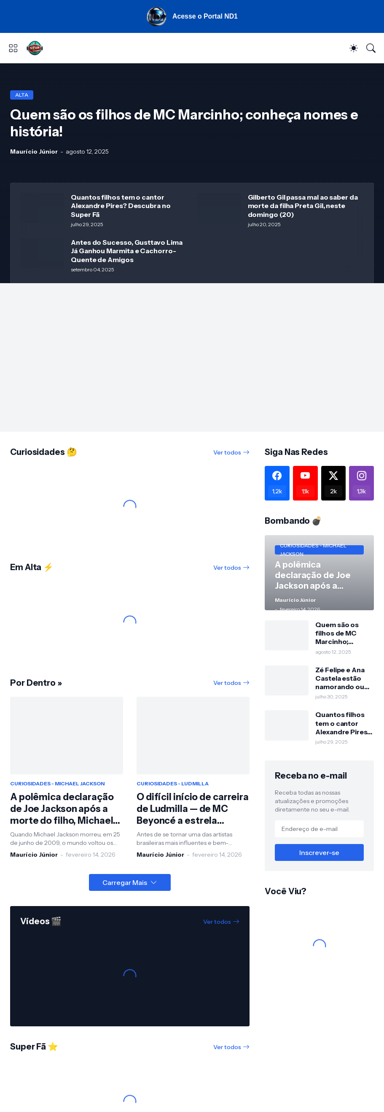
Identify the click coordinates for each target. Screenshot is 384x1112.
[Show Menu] (13, 49)
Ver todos (227, 453)
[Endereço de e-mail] (319, 829)
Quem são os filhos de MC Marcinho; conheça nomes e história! (342, 634)
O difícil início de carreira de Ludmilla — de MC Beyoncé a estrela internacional (193, 810)
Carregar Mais (124, 883)
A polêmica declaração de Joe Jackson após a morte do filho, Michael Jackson (62, 810)
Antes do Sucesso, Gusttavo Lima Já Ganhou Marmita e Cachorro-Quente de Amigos (127, 252)
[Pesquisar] (371, 49)
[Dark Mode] (353, 49)
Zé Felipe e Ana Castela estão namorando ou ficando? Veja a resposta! (340, 679)
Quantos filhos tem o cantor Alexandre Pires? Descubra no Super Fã (121, 206)
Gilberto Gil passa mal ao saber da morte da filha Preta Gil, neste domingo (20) (303, 206)
